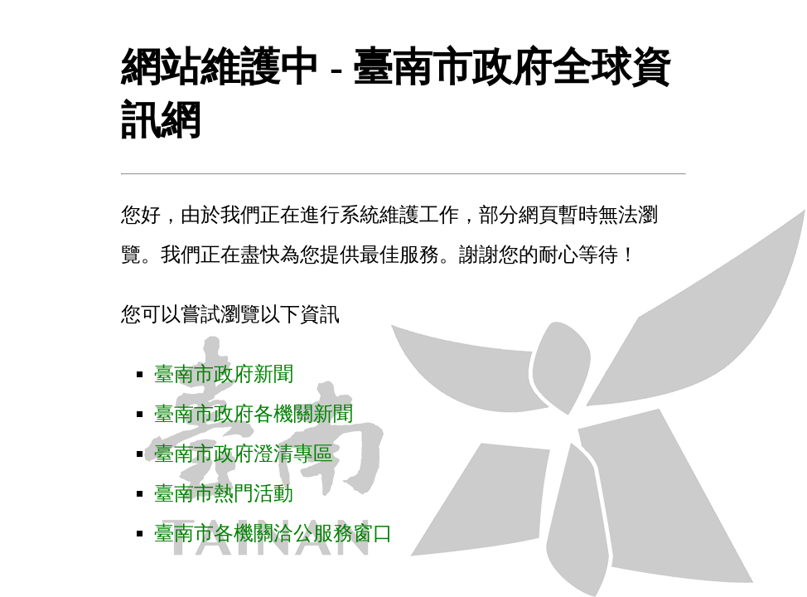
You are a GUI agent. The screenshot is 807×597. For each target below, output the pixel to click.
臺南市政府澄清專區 (243, 453)
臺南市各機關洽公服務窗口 (273, 533)
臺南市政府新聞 (223, 374)
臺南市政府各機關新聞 (253, 414)
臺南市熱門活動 (223, 493)
